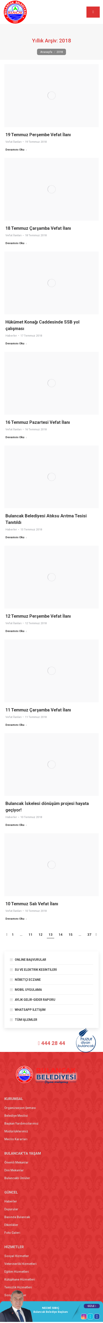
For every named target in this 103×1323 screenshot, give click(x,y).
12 (40, 935)
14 (60, 935)
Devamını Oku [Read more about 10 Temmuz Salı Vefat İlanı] (16, 918)
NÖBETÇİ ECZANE (28, 979)
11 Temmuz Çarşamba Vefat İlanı (38, 710)
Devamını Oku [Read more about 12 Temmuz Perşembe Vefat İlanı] (16, 631)
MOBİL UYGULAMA (28, 989)
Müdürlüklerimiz (16, 1131)
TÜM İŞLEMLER (26, 1019)
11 (30, 935)
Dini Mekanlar (14, 1170)
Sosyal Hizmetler (16, 1256)
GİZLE (92, 1306)
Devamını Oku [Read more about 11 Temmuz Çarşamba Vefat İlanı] (16, 724)
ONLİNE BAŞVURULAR (30, 959)
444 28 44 (49, 1043)
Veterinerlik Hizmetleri (20, 1264)
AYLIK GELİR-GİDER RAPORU (35, 999)
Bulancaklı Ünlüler (17, 1178)
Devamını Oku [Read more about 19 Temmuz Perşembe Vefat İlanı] (16, 149)
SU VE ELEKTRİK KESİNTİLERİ (36, 969)
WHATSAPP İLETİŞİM (30, 1009)
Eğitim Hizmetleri (16, 1271)
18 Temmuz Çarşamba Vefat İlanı (38, 228)
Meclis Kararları (15, 1139)
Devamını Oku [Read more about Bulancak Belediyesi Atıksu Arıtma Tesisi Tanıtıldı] (16, 537)
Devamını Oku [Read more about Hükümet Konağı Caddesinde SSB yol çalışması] (16, 343)
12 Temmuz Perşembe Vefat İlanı (38, 616)
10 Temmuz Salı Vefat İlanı (31, 903)
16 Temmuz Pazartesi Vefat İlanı (37, 422)
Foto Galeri (12, 1232)
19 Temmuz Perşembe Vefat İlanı (38, 134)
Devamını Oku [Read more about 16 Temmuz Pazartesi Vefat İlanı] (16, 437)
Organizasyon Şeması (20, 1108)
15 (71, 935)
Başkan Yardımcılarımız (21, 1123)
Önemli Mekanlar (16, 1162)
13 (50, 935)
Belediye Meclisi (16, 1115)
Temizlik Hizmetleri (18, 1287)
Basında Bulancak (17, 1217)
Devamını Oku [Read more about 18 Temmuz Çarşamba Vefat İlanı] (16, 243)
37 (89, 935)
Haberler (11, 335)
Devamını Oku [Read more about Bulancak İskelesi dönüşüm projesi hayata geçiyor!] (16, 825)
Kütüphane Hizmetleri (19, 1279)
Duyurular (11, 1209)
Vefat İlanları (13, 141)
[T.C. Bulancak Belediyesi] (21, 1043)
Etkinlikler (11, 1225)
